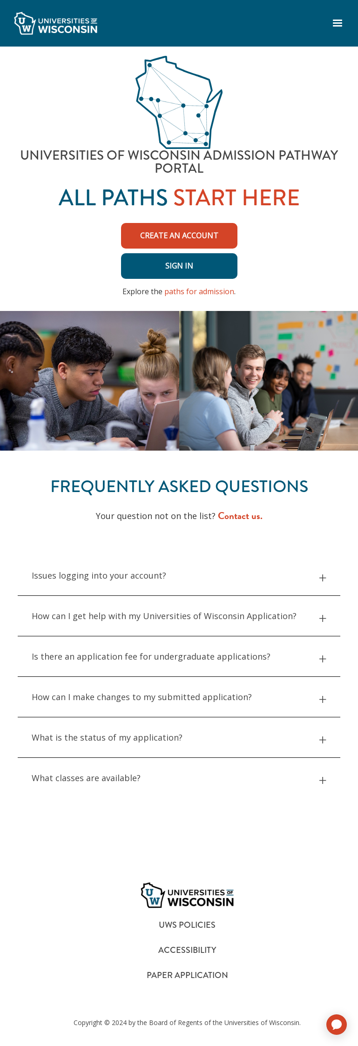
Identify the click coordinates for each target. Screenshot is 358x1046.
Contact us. (240, 515)
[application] (336, 1024)
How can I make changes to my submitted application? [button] (179, 697)
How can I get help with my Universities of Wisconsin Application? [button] (179, 616)
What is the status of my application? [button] (179, 737)
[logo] (55, 23)
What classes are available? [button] (179, 778)
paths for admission (199, 291)
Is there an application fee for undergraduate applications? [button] (179, 656)
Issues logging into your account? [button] (179, 575)
